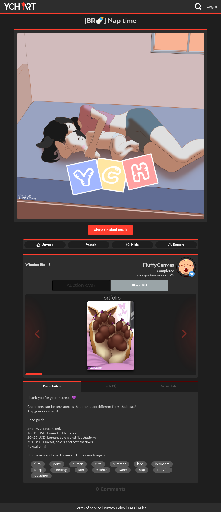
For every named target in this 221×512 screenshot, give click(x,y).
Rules (142, 508)
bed (140, 464)
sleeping (60, 470)
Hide (132, 245)
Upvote (44, 245)
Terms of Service (88, 508)
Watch (88, 245)
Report (176, 245)
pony (57, 464)
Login (211, 6)
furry (37, 464)
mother (101, 470)
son (81, 470)
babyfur (162, 470)
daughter (41, 476)
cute (98, 464)
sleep (38, 470)
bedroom (162, 464)
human (78, 464)
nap (142, 470)
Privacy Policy (114, 508)
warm (123, 470)
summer (119, 464)
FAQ (131, 508)
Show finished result (110, 230)
